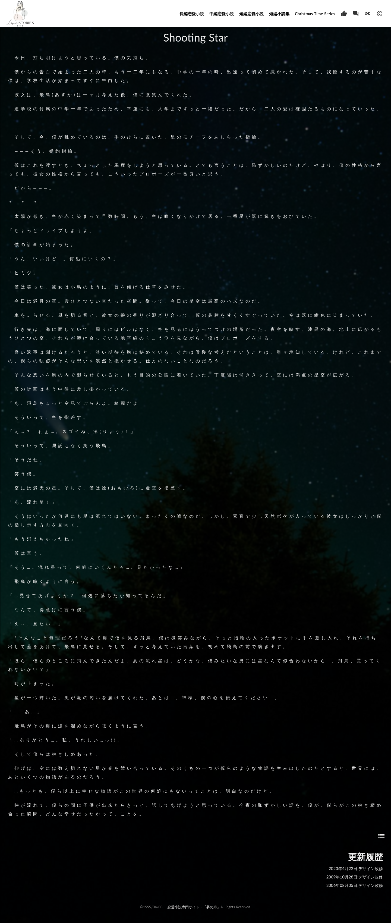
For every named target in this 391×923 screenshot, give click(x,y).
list (381, 835)
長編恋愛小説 (191, 13)
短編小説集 (279, 13)
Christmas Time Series (315, 13)
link (367, 13)
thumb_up (343, 13)
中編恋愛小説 (221, 13)
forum (355, 13)
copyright (379, 13)
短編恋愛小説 (251, 13)
